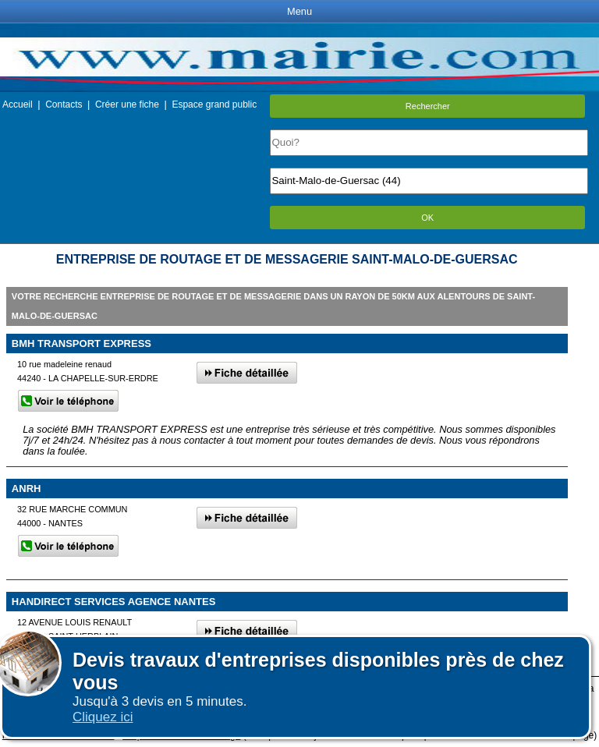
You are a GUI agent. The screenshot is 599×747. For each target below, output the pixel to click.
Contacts (63, 104)
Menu (299, 11)
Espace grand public (214, 104)
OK (427, 217)
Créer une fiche (127, 104)
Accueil (17, 104)
